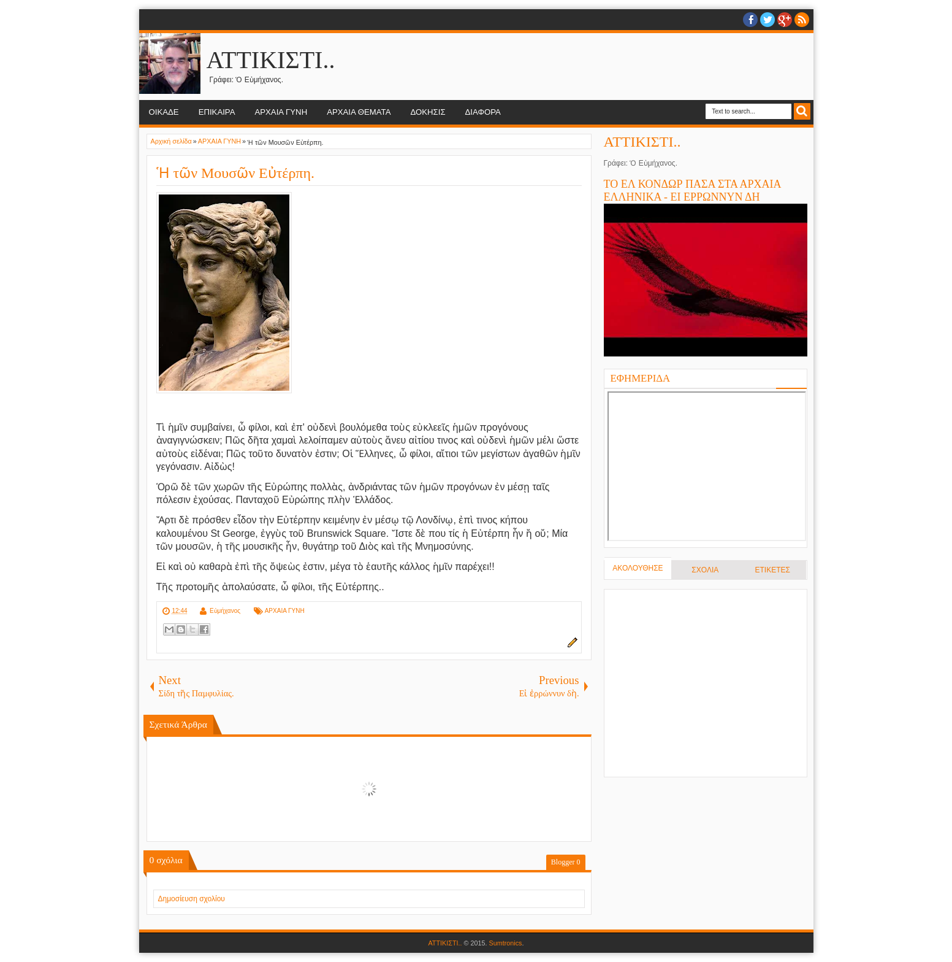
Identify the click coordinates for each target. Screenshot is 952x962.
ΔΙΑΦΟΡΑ (483, 112)
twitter (767, 19)
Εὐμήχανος (225, 610)
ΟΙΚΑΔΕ (164, 112)
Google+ (784, 19)
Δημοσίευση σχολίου (191, 899)
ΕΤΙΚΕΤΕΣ (772, 570)
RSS (801, 19)
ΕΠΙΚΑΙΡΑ (217, 112)
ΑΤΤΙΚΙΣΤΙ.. (271, 60)
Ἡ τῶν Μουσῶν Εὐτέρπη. (235, 173)
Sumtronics (505, 943)
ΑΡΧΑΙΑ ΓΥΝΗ (280, 112)
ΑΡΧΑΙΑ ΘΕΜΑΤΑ (358, 112)
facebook (750, 19)
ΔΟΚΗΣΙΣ (427, 112)
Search (802, 111)
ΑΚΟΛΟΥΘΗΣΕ (637, 568)
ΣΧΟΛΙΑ (704, 570)
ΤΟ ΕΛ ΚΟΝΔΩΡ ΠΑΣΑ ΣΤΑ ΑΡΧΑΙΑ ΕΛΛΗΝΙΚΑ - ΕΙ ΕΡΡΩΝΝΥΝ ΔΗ (692, 190)
